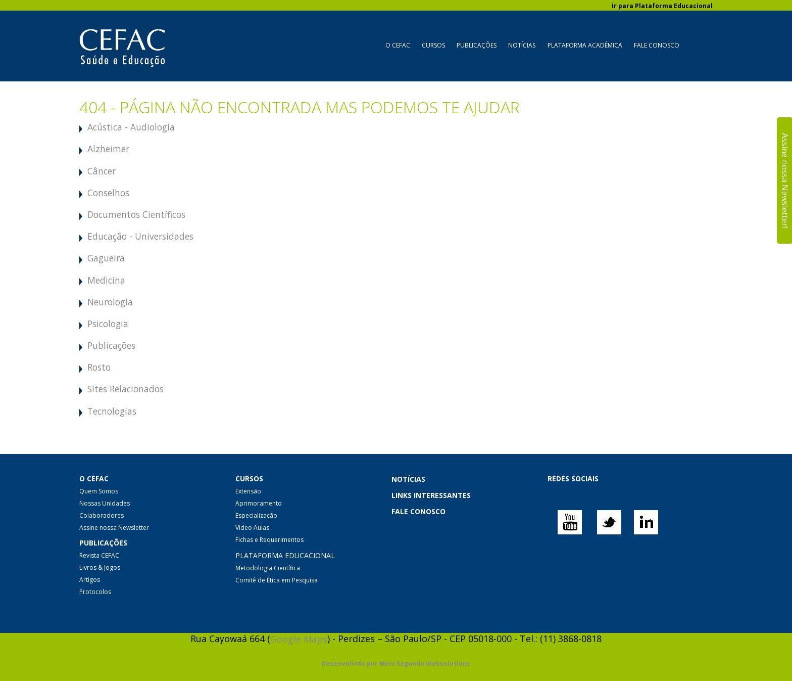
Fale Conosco (656, 45)
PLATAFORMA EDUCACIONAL (285, 555)
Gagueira (106, 258)
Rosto (99, 367)
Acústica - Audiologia (131, 127)
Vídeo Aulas (252, 527)
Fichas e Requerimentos (269, 539)
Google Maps (298, 639)
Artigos (89, 579)
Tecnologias (111, 411)
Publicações (477, 45)
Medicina (106, 280)
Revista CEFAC (99, 555)
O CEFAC (397, 45)
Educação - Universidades (140, 236)
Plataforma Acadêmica (585, 45)
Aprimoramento (258, 503)
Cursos (433, 45)
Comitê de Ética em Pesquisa (276, 580)
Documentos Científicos (136, 214)
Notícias (521, 45)
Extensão (248, 491)
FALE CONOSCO (418, 511)
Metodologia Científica (267, 568)
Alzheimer (108, 149)
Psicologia (107, 323)
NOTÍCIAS (408, 479)
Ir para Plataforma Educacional (662, 6)
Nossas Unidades (104, 503)
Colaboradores (101, 515)
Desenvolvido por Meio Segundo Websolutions (396, 664)
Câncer (101, 171)
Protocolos (95, 591)
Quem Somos (98, 491)
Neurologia (110, 302)
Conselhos (108, 193)
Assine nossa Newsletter (114, 527)
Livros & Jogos (99, 567)
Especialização (256, 515)
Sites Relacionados (125, 389)
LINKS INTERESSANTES (431, 495)
